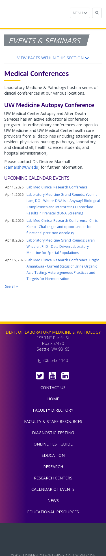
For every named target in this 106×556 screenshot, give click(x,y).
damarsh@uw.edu (21, 167)
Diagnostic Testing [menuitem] (53, 432)
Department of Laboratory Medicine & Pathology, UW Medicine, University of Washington (33, 14)
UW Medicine (53, 531)
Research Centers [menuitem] (53, 478)
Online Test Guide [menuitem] (53, 444)
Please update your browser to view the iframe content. (53, 236)
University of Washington (53, 544)
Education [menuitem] (53, 455)
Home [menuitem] (53, 398)
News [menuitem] (53, 500)
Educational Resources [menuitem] (53, 511)
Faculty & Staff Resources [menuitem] (53, 421)
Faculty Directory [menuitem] (53, 410)
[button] (53, 58)
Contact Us (53, 387)
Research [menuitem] (53, 466)
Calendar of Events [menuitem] (53, 489)
